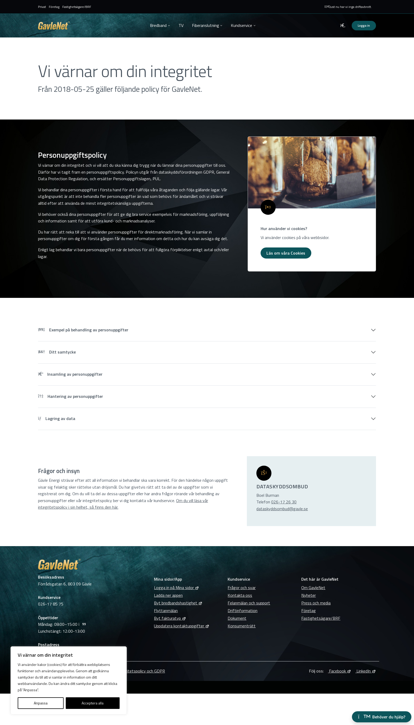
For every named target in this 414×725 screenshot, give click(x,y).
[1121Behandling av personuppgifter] (312, 172)
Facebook (339, 671)
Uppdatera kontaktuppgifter (181, 626)
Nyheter (308, 595)
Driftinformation (242, 610)
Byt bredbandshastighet (178, 603)
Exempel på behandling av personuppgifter (83, 330)
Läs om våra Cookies (285, 253)
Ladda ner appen (168, 595)
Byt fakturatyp (170, 618)
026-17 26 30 (284, 502)
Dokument (237, 618)
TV (181, 25)
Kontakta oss (240, 595)
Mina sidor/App (168, 579)
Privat (42, 6)
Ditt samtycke (57, 352)
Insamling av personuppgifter (70, 374)
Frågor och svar (242, 587)
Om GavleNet (313, 587)
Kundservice (241, 25)
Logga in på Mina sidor (176, 587)
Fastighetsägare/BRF (76, 6)
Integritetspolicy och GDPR (140, 671)
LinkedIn (365, 671)
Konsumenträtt (242, 626)
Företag (54, 6)
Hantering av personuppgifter (70, 396)
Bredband (158, 25)
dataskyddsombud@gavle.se (282, 508)
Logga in (364, 25)
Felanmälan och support (249, 603)
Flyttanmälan (166, 610)
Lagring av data (56, 418)
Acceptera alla (92, 703)
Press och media (316, 603)
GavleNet (54, 25)
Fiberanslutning (205, 25)
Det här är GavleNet (319, 579)
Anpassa (41, 703)
